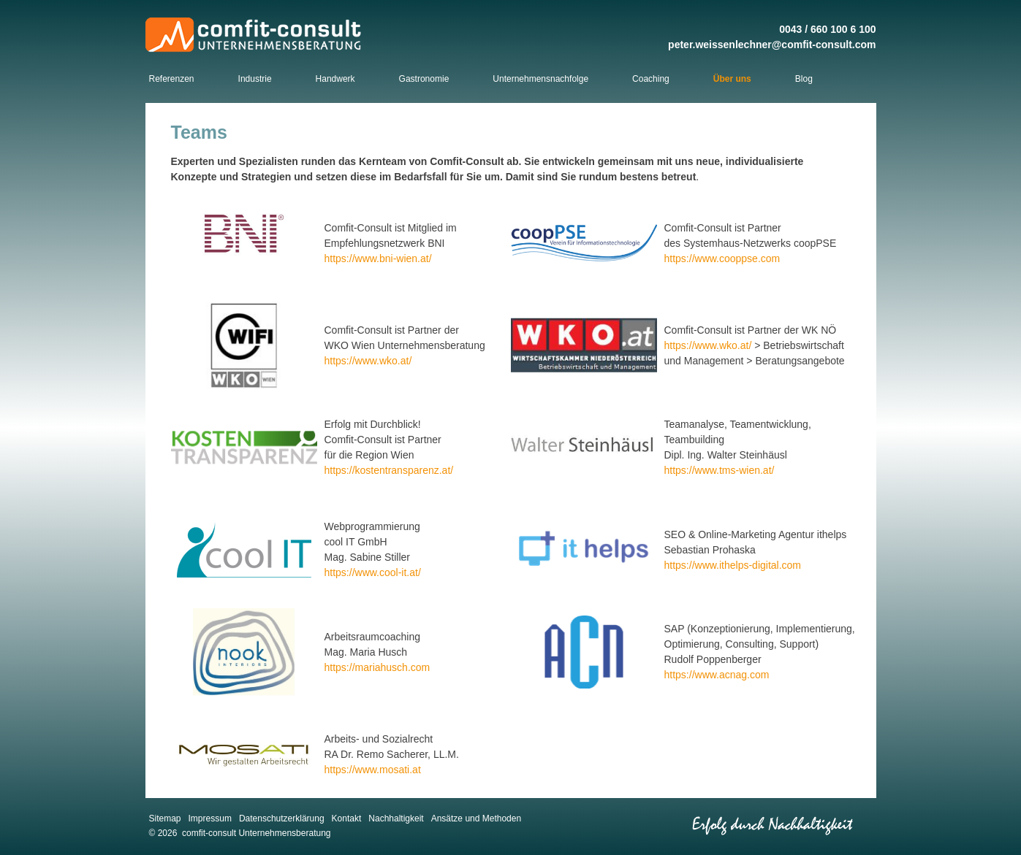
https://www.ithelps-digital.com (733, 565)
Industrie (255, 79)
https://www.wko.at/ (368, 361)
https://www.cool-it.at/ (372, 572)
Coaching (650, 79)
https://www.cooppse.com (722, 258)
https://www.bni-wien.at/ (378, 258)
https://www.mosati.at (372, 769)
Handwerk (335, 79)
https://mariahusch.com (377, 667)
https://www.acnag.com (717, 674)
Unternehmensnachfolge (540, 79)
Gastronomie (424, 79)
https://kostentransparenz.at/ (389, 470)
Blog (804, 79)
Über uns (732, 79)
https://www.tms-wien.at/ (719, 470)
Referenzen (171, 79)
